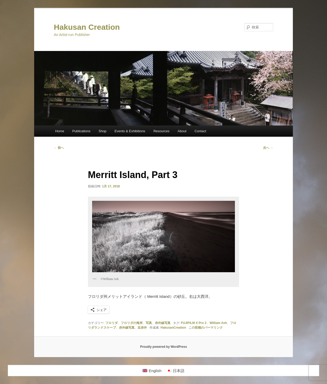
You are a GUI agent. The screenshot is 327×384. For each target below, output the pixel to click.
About (182, 131)
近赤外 (142, 327)
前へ (59, 148)
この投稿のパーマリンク (206, 327)
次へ (268, 148)
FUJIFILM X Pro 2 (193, 323)
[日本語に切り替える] (175, 370)
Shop (102, 131)
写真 (149, 323)
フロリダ (111, 323)
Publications (81, 131)
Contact (200, 131)
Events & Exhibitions (130, 131)
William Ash (218, 323)
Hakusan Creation (87, 27)
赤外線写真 (162, 323)
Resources (161, 131)
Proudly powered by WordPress (163, 347)
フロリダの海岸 (132, 323)
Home (59, 131)
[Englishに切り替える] (152, 370)
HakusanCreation (173, 327)
